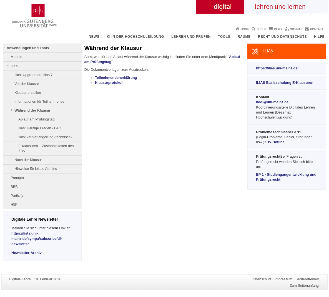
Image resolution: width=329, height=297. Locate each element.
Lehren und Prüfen (191, 37)
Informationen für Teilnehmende (39, 101)
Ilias (14, 66)
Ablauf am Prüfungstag (36, 119)
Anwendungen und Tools (28, 48)
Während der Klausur (32, 110)
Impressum (283, 279)
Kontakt (316, 29)
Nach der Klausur (28, 160)
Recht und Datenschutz (282, 37)
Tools (224, 37)
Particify (17, 195)
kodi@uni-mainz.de (272, 102)
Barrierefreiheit (307, 279)
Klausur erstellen (27, 92)
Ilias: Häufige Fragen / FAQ (39, 128)
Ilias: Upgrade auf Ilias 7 (33, 75)
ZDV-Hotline (274, 142)
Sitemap (296, 29)
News (94, 37)
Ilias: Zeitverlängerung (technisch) (45, 137)
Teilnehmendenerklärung (116, 77)
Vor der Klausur (26, 84)
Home (245, 29)
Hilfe (319, 37)
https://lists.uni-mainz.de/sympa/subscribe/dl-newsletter (36, 238)
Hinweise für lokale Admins (35, 169)
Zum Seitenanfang (304, 285)
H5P (14, 204)
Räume (244, 37)
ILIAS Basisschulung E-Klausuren (284, 82)
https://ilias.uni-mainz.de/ (277, 68)
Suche (262, 29)
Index (278, 29)
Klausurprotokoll (109, 82)
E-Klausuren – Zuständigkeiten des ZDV (46, 148)
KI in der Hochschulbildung (135, 37)
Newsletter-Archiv (26, 253)
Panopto (17, 178)
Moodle (16, 57)
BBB (14, 187)
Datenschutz (262, 279)
